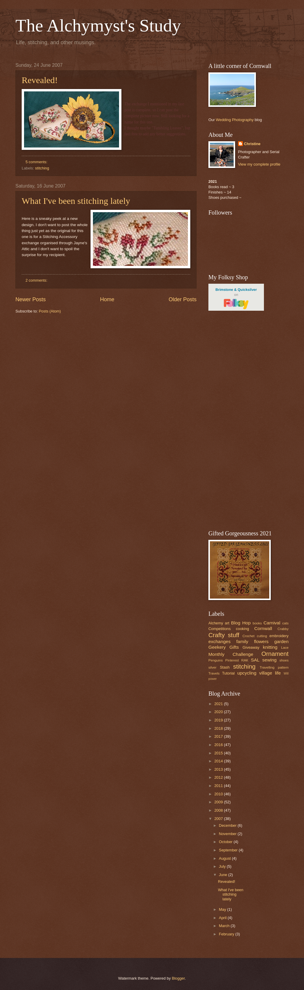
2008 (219, 810)
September (229, 850)
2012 (219, 777)
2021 (219, 704)
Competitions (219, 628)
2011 (219, 785)
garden (281, 641)
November (228, 834)
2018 (219, 728)
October (226, 842)
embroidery (279, 636)
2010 (219, 794)
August (225, 858)
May (223, 909)
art (227, 623)
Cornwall (263, 628)
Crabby (283, 629)
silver (212, 667)
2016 (219, 744)
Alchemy (215, 623)
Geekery (217, 647)
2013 (219, 769)
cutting (262, 636)
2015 (219, 753)
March (224, 926)
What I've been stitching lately (76, 201)
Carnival (271, 622)
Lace (285, 647)
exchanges (219, 641)
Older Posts (183, 299)
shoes (284, 660)
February (227, 934)
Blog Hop (241, 622)
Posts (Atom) (50, 311)
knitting (270, 647)
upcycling (246, 672)
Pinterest (232, 660)
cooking (242, 628)
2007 (219, 818)
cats (285, 623)
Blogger (178, 978)
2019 (219, 720)
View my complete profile (259, 164)
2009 (219, 802)
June (223, 874)
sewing (269, 659)
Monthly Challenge (230, 654)
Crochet (249, 636)
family (242, 641)
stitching (42, 168)
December (228, 825)
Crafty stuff (223, 635)
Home (107, 299)
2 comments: (37, 280)
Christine (252, 144)
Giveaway (251, 647)
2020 (219, 712)
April (223, 918)
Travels (214, 673)
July (223, 866)
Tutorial (228, 673)
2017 (219, 736)
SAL (255, 659)
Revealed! (40, 80)
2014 (219, 761)
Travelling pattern (274, 667)
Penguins (215, 660)
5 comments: (37, 162)
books (257, 623)
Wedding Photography (235, 120)
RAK (244, 660)
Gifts (234, 647)
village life (270, 672)
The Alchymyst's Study (98, 25)
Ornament (275, 653)
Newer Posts (30, 299)
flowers (261, 641)
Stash (224, 667)
